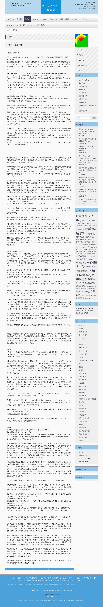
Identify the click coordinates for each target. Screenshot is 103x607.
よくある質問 (21, 25)
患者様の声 (82, 389)
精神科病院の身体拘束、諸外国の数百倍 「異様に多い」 (87, 192)
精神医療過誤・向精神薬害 (87, 105)
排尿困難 (82, 392)
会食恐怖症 (82, 373)
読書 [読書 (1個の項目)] (88, 295)
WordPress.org (83, 462)
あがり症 (82, 325)
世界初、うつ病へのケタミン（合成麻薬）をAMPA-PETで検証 (87, 131)
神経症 (81, 424)
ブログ (37, 25)
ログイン (82, 452)
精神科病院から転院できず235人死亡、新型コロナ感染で (87, 170)
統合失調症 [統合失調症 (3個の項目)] (85, 292)
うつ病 (81, 328)
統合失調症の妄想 (84, 431)
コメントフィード (84, 458)
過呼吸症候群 (83, 437)
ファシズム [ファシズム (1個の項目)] (88, 223)
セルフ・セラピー (84, 80)
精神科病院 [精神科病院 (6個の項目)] (82, 286)
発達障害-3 (82, 415)
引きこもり (82, 386)
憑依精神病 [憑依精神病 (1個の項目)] (80, 251)
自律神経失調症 (84, 434)
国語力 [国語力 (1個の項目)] (85, 247)
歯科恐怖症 (82, 396)
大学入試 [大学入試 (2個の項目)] (91, 247)
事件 (80, 83)
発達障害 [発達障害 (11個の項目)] (84, 256)
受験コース (44, 25)
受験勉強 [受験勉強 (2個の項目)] (80, 229)
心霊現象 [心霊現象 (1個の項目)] (92, 249)
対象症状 (20, 19)
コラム (30, 25)
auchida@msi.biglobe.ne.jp (51, 594)
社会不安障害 (83, 421)
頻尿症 (81, 440)
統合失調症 (82, 428)
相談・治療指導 (64, 19)
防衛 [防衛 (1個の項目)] (88, 298)
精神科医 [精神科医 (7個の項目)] (91, 283)
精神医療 (82, 102)
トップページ (10, 19)
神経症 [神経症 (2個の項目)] (92, 259)
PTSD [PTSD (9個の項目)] (80, 216)
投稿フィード (83, 455)
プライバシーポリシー (86, 360)
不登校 (81, 367)
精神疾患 (82, 111)
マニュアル (35, 19)
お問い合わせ (10, 25)
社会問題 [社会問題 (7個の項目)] (83, 259)
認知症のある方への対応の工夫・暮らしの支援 (85, 311)
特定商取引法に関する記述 (87, 399)
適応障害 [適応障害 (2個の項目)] (82, 298)
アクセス (84, 19)
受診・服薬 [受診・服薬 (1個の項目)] (93, 225)
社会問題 (82, 93)
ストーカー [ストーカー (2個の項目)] (86, 220)
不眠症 (81, 370)
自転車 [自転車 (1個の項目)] (83, 295)
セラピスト (75, 19)
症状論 (27, 19)
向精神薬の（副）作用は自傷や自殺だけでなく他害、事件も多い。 (87, 149)
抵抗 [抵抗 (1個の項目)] (86, 251)
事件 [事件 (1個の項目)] (87, 225)
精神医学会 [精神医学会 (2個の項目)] (88, 266)
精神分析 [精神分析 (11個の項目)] (82, 263)
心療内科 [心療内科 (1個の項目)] (86, 249)
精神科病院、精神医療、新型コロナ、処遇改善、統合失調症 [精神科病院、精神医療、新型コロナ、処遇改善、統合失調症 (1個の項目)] (86, 289)
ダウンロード (83, 348)
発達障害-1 (82, 408)
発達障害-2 (82, 412)
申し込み (82, 402)
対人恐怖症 (82, 380)
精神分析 (82, 96)
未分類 (81, 89)
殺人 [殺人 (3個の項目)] (90, 251)
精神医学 (82, 99)
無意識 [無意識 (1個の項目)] (82, 253)
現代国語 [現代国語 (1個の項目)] (88, 253)
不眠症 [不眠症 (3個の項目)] (81, 225)
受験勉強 (82, 86)
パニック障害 (83, 354)
